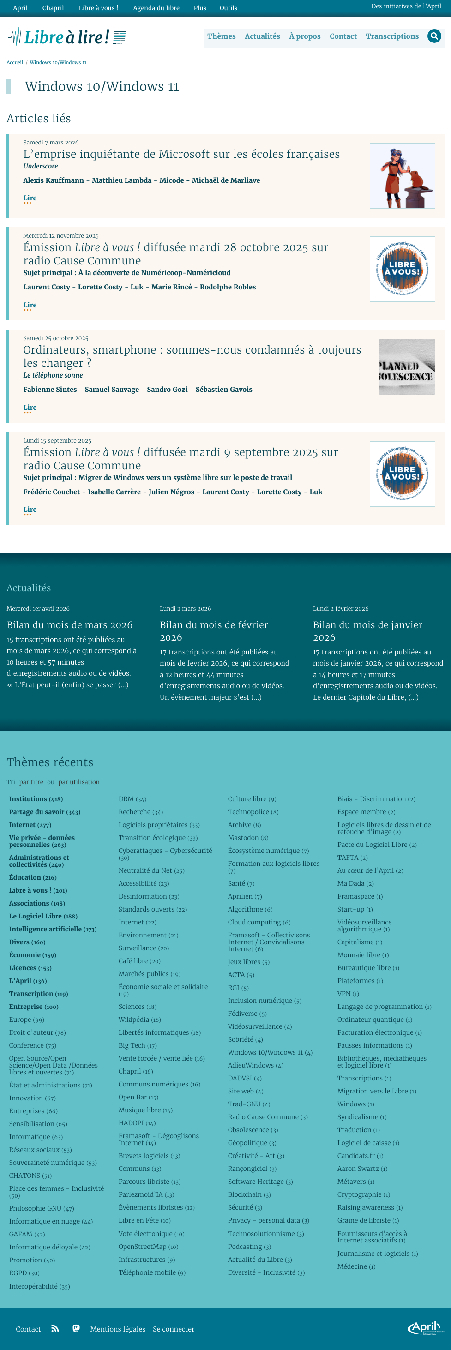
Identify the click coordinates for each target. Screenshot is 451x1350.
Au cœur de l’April (370, 870)
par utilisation (79, 782)
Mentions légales (118, 1329)
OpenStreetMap (149, 1246)
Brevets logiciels (149, 1156)
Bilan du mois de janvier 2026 (367, 631)
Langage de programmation (384, 1006)
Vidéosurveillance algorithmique (364, 925)
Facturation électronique (379, 1032)
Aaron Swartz (362, 1168)
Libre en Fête (145, 1221)
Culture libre (252, 799)
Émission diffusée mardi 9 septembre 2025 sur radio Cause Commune (180, 459)
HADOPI (137, 1123)
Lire (29, 198)
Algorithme (250, 909)
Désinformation (149, 896)
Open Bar (139, 1097)
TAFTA (352, 857)
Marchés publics (150, 974)
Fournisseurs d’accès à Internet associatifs (372, 1237)
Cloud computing (259, 922)
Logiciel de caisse (368, 1143)
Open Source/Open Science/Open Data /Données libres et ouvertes (53, 1065)
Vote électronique (152, 1234)
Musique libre (146, 1110)
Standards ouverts (153, 909)
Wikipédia (140, 1019)
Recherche (141, 812)
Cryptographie (363, 1194)
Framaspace (360, 896)
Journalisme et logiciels (377, 1253)
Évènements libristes (157, 1208)
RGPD (24, 1273)
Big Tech (138, 1045)
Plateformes (360, 981)
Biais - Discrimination (376, 799)
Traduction (358, 1130)
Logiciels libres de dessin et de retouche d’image (384, 828)
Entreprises (33, 1111)
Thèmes (221, 36)
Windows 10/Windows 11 (270, 1052)
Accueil (14, 63)
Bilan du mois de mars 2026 (69, 625)
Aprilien (245, 896)
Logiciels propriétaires (159, 825)
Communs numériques (159, 1084)
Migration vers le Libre (376, 1091)
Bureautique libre (368, 968)
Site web (246, 1091)
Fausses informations (374, 1045)
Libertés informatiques (160, 1032)
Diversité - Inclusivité (266, 1272)
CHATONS (30, 1175)
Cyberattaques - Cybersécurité (165, 854)
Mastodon (248, 838)
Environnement (149, 935)
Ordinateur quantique (374, 1019)
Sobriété (245, 1039)
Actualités (261, 36)
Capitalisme (359, 942)
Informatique (36, 1137)
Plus (194, 8)
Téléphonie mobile (152, 1272)
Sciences (137, 1006)
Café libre (140, 961)
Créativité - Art (256, 1156)
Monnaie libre (363, 955)
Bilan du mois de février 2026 (214, 631)
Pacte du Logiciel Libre (377, 844)
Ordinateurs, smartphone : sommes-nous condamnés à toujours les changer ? (192, 357)
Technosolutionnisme (266, 1234)
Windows (355, 1104)
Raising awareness (370, 1208)
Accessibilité (144, 883)
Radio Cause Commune (268, 1117)
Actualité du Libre (260, 1259)
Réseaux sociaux (40, 1150)
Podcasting (249, 1246)
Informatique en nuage (51, 1221)
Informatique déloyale (49, 1247)
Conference (32, 1045)
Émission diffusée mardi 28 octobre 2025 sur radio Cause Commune (175, 254)
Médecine (356, 1266)
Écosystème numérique (268, 850)
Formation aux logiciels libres (273, 867)
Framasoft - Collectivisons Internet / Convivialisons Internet (269, 942)
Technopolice (253, 812)
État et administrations (50, 1085)
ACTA (241, 975)
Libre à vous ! (95, 8)
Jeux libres (249, 962)
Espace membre (366, 812)
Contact (342, 36)
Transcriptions (391, 36)
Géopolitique (252, 1143)
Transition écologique (158, 838)
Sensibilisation (38, 1124)
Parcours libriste (150, 1181)
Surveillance (144, 948)
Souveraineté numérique (53, 1162)
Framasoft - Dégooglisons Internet (159, 1139)
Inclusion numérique (264, 1000)
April (19, 8)
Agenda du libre (152, 8)
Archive (244, 825)
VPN (348, 994)
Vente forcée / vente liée (162, 1058)
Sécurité (245, 1208)
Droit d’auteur (37, 1032)
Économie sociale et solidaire (163, 990)
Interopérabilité (39, 1286)
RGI (238, 988)
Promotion (32, 1260)
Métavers (355, 1181)
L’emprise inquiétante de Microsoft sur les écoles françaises (181, 155)
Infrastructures (147, 1259)
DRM (133, 799)
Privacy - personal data (268, 1221)
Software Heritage (260, 1181)
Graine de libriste (368, 1221)
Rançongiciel (252, 1168)
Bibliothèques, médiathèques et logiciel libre (382, 1061)
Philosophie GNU (41, 1208)
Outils (223, 8)
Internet (137, 922)
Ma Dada (355, 883)
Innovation (32, 1098)
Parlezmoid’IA (146, 1194)
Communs (140, 1168)
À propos (304, 36)
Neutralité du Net (152, 870)
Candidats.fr (360, 1156)
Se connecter (173, 1329)
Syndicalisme (362, 1117)
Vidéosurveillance (260, 1026)
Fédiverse (247, 1013)
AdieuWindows (255, 1065)
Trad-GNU (249, 1104)
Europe (26, 1019)
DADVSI (245, 1078)
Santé (241, 883)
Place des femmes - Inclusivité (56, 1192)
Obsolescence (253, 1130)
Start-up (355, 909)
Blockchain (249, 1194)
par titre (31, 782)
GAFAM (27, 1234)
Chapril (136, 1071)
